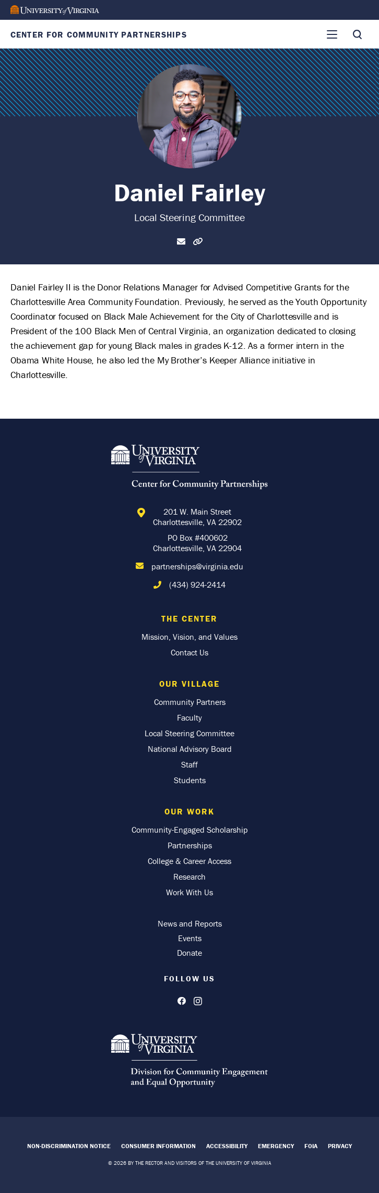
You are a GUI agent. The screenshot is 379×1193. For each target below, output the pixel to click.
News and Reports (190, 923)
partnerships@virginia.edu (197, 566)
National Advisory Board (190, 749)
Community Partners (190, 702)
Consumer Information (158, 1146)
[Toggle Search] (357, 34)
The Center (189, 618)
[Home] (189, 469)
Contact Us (189, 652)
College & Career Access (189, 861)
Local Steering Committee (189, 733)
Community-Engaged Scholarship (190, 829)
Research (189, 876)
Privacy (340, 1146)
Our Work (189, 811)
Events (190, 938)
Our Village (189, 683)
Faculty (189, 717)
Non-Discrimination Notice (69, 1146)
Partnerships (190, 845)
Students (190, 780)
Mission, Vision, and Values (189, 636)
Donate (189, 952)
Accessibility (226, 1146)
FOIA (310, 1146)
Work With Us (189, 892)
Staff (189, 764)
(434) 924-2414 (197, 584)
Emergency (276, 1146)
